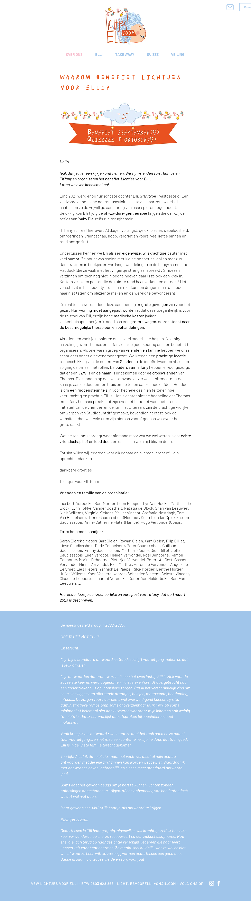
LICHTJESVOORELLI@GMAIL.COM (146, 883)
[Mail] (230, 7)
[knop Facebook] (218, 883)
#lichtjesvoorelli (74, 819)
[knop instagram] (211, 883)
